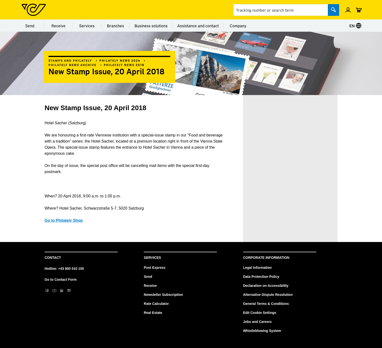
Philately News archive (72, 64)
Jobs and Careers (257, 322)
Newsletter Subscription (163, 295)
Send (29, 26)
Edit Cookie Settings (259, 313)
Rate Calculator (156, 304)
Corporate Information (266, 258)
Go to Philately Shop (64, 220)
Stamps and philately (70, 60)
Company (238, 26)
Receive (58, 26)
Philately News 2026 (119, 60)
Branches (115, 26)
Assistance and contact (198, 26)
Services (87, 26)
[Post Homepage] (34, 10)
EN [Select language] (355, 26)
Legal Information (257, 268)
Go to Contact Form (60, 279)
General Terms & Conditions (266, 304)
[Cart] (358, 10)
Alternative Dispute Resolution (268, 295)
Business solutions (151, 26)
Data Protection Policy (261, 277)
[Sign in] (348, 9)
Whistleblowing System (262, 331)
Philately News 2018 (124, 64)
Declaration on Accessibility (265, 286)
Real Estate (153, 313)
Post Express (154, 268)
